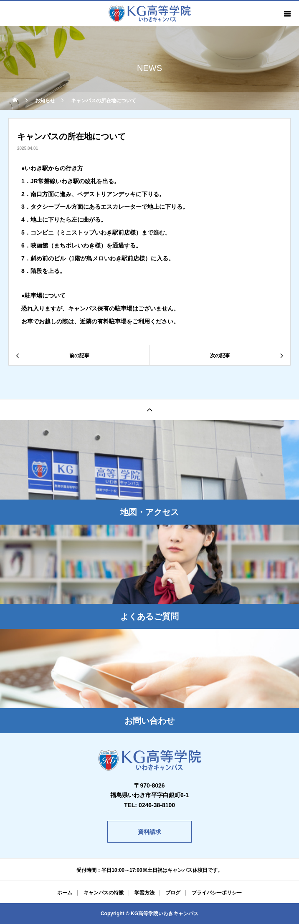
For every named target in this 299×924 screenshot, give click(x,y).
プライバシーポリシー (217, 893)
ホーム (64, 893)
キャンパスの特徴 (104, 893)
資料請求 (149, 831)
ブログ (172, 893)
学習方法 (144, 893)
